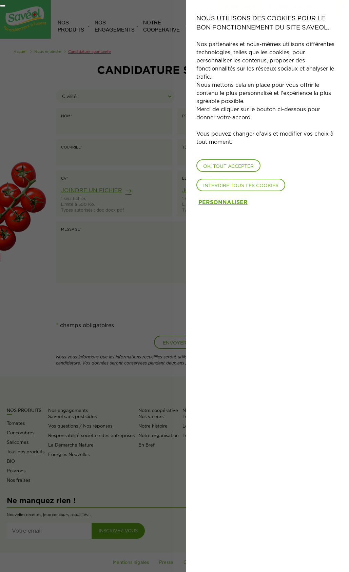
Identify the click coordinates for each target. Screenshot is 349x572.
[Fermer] (2, 6)
